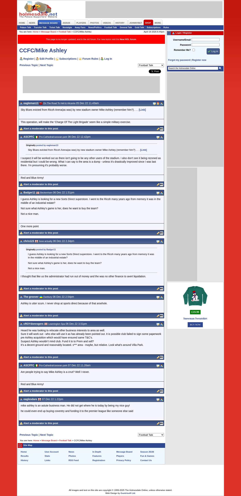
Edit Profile (46, 58)
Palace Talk (25, 27)
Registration (98, 460)
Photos (72, 456)
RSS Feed (74, 460)
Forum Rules (90, 58)
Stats (47, 456)
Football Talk (110, 27)
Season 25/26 (147, 452)
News (71, 452)
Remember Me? (182, 50)
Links (47, 460)
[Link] (142, 109)
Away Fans (80, 27)
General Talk (126, 27)
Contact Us (146, 460)
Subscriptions (154, 27)
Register (28, 58)
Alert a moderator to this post (41, 128)
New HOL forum (128, 39)
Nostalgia (67, 27)
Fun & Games (147, 456)
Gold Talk (139, 27)
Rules (166, 27)
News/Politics (95, 27)
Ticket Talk (54, 27)
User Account (52, 452)
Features (96, 456)
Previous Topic (29, 65)
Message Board (48, 32)
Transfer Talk (40, 27)
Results (25, 456)
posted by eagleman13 (47, 145)
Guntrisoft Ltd (128, 493)
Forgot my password (179, 60)
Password (185, 45)
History (24, 460)
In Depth (96, 452)
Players (120, 456)
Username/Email (182, 40)
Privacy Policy (123, 460)
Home (36, 32)
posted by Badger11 (46, 249)
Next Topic (46, 65)
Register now (199, 60)
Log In (108, 58)
